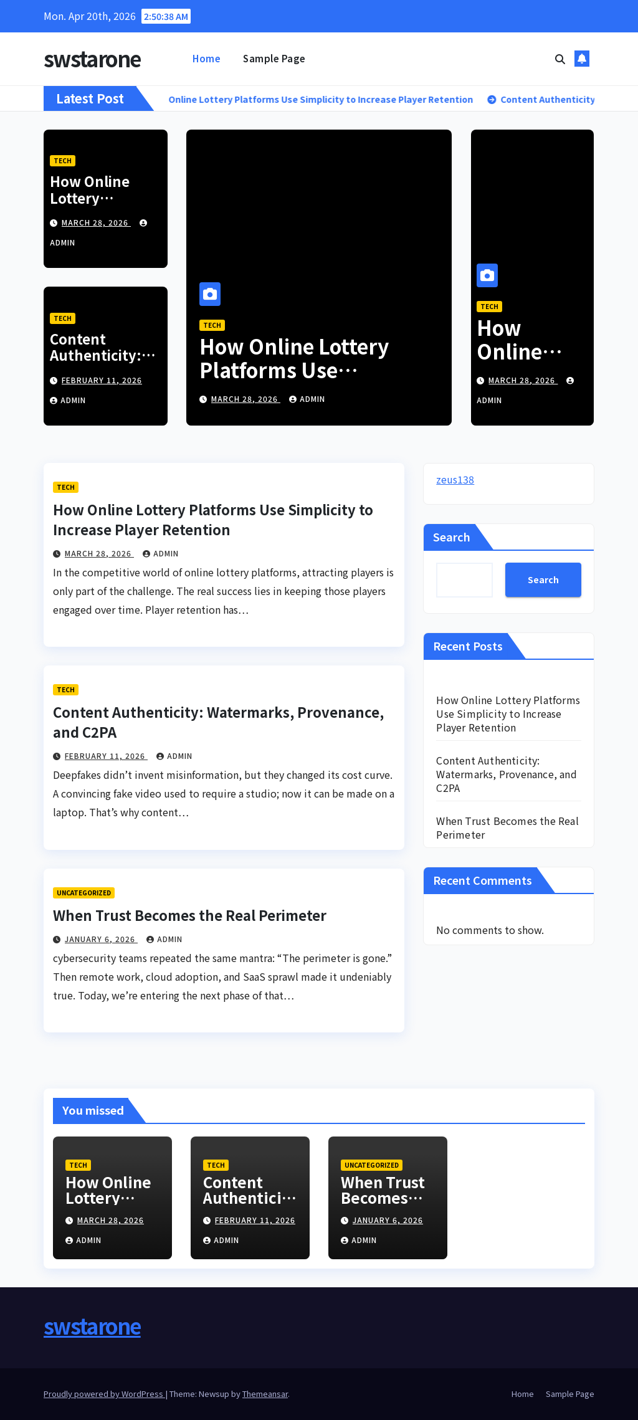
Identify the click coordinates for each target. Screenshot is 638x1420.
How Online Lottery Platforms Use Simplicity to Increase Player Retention (303, 381)
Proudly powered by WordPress (104, 1393)
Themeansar (265, 1393)
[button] (560, 58)
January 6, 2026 (101, 938)
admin (68, 399)
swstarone (92, 58)
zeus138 (455, 479)
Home (207, 58)
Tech (63, 160)
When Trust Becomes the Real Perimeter (189, 915)
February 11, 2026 (102, 379)
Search (451, 536)
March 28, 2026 (96, 222)
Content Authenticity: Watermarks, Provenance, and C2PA (506, 774)
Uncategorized (84, 892)
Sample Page (274, 58)
